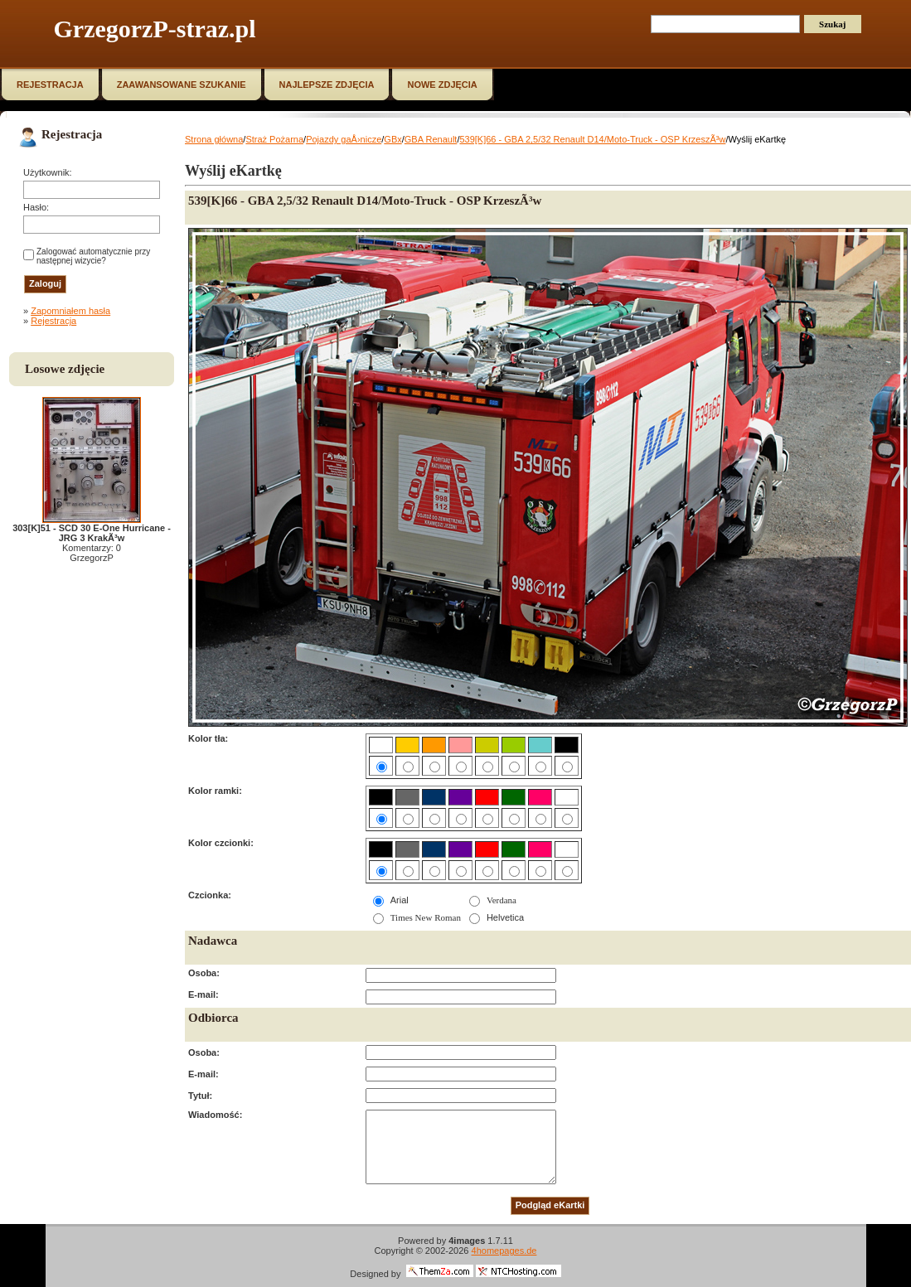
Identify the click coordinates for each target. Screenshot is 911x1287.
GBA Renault (431, 139)
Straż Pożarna (274, 139)
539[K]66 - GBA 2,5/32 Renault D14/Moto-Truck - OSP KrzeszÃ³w (592, 139)
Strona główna (214, 139)
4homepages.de (504, 1251)
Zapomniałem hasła (70, 311)
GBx (392, 139)
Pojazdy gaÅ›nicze (343, 139)
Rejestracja (53, 321)
